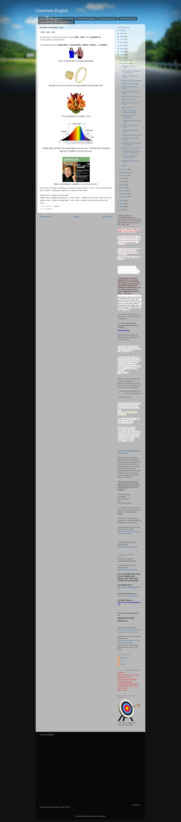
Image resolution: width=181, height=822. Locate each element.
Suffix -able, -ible (127, 107)
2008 (122, 206)
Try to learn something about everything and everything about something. (128, 325)
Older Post (107, 216)
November (126, 63)
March (124, 191)
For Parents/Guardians (86, 19)
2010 (122, 200)
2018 (122, 36)
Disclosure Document (107, 19)
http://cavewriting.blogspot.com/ (128, 596)
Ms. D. (122, 661)
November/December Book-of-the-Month (131, 144)
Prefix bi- (125, 165)
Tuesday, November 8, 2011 (131, 135)
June (124, 181)
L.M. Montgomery (126, 412)
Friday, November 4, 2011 (130, 148)
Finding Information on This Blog (61, 19)
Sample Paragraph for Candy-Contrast (129, 156)
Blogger (103, 816)
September (126, 172)
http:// (120, 618)
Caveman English (52, 10)
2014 (122, 48)
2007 (122, 209)
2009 (122, 203)
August (124, 175)
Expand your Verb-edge (130, 84)
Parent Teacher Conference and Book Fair (131, 72)
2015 (122, 45)
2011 (122, 58)
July (123, 178)
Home (42, 19)
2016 (122, 42)
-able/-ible (48, 209)
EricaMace (123, 658)
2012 (122, 55)
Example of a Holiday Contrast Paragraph (129, 111)
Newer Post (45, 216)
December (126, 60)
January (125, 197)
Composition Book (47, 22)
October (125, 169)
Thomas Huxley (124, 330)
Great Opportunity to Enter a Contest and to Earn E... (131, 152)
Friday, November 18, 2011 (131, 96)
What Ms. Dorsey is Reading (131, 81)
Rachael (123, 664)
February (125, 194)
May (123, 184)
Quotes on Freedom (128, 100)
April (123, 187)
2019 (122, 33)
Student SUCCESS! (65, 22)
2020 (122, 30)
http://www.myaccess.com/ (127, 547)
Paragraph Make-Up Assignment (129, 116)
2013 (122, 51)
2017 (122, 39)
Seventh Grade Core (128, 19)
